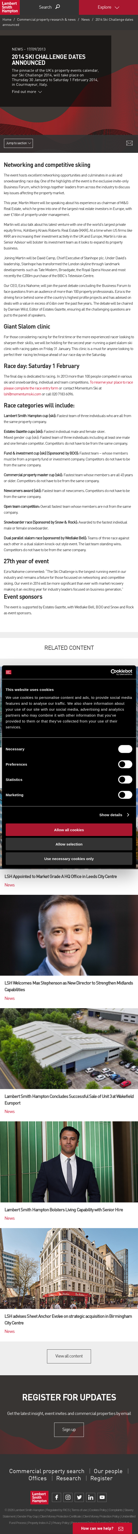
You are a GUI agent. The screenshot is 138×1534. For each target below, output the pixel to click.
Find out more (27, 92)
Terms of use (79, 1510)
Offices (37, 1479)
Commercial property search (46, 1472)
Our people (108, 1472)
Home (6, 19)
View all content (69, 1356)
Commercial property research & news (46, 19)
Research (68, 1479)
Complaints (115, 1510)
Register (101, 1479)
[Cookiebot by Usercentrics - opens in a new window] (110, 672)
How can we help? (97, 1528)
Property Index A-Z (39, 1523)
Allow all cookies (69, 830)
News (85, 19)
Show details (110, 815)
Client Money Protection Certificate (60, 1516)
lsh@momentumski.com (22, 394)
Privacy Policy (60, 1523)
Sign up (68, 1430)
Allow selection (68, 844)
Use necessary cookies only (69, 858)
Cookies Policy (98, 1510)
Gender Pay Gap (27, 1516)
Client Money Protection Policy (101, 1516)
